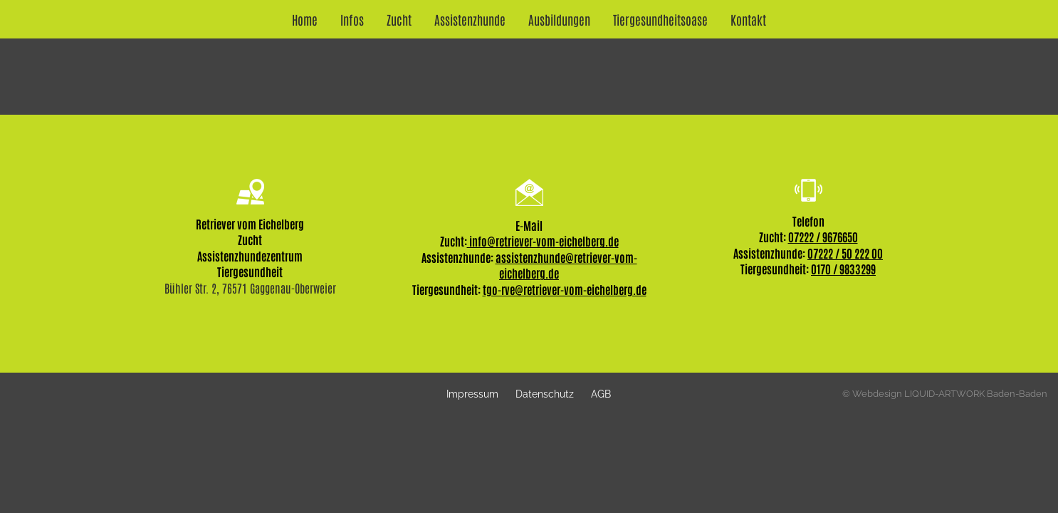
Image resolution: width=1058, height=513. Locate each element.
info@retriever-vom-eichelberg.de (543, 241)
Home (305, 19)
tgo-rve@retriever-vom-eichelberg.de (564, 289)
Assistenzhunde (470, 19)
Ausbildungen (559, 19)
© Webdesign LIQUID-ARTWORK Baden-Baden (944, 393)
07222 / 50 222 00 (845, 253)
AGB (601, 394)
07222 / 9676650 (823, 236)
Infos (352, 19)
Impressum (472, 394)
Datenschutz (544, 394)
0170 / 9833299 (843, 268)
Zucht (399, 19)
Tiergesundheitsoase (660, 19)
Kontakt (748, 19)
